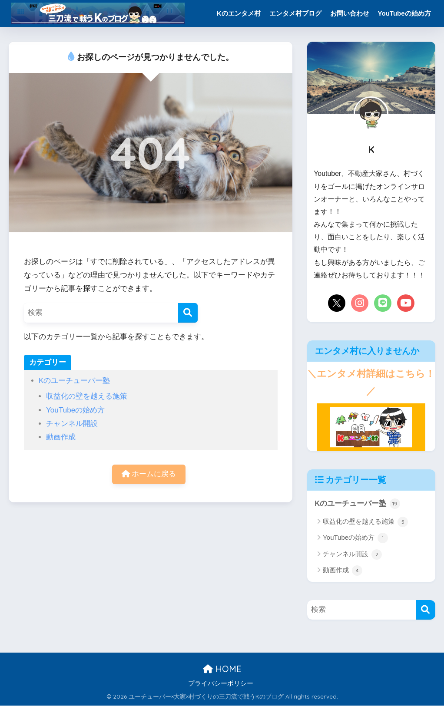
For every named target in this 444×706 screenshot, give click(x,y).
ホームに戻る (149, 474)
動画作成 (61, 437)
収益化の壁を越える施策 (86, 396)
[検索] (188, 313)
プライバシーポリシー (220, 683)
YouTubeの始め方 (404, 13)
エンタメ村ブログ (295, 13)
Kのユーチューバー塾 (74, 380)
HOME (222, 668)
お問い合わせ (349, 13)
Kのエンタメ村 (239, 13)
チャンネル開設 (72, 423)
